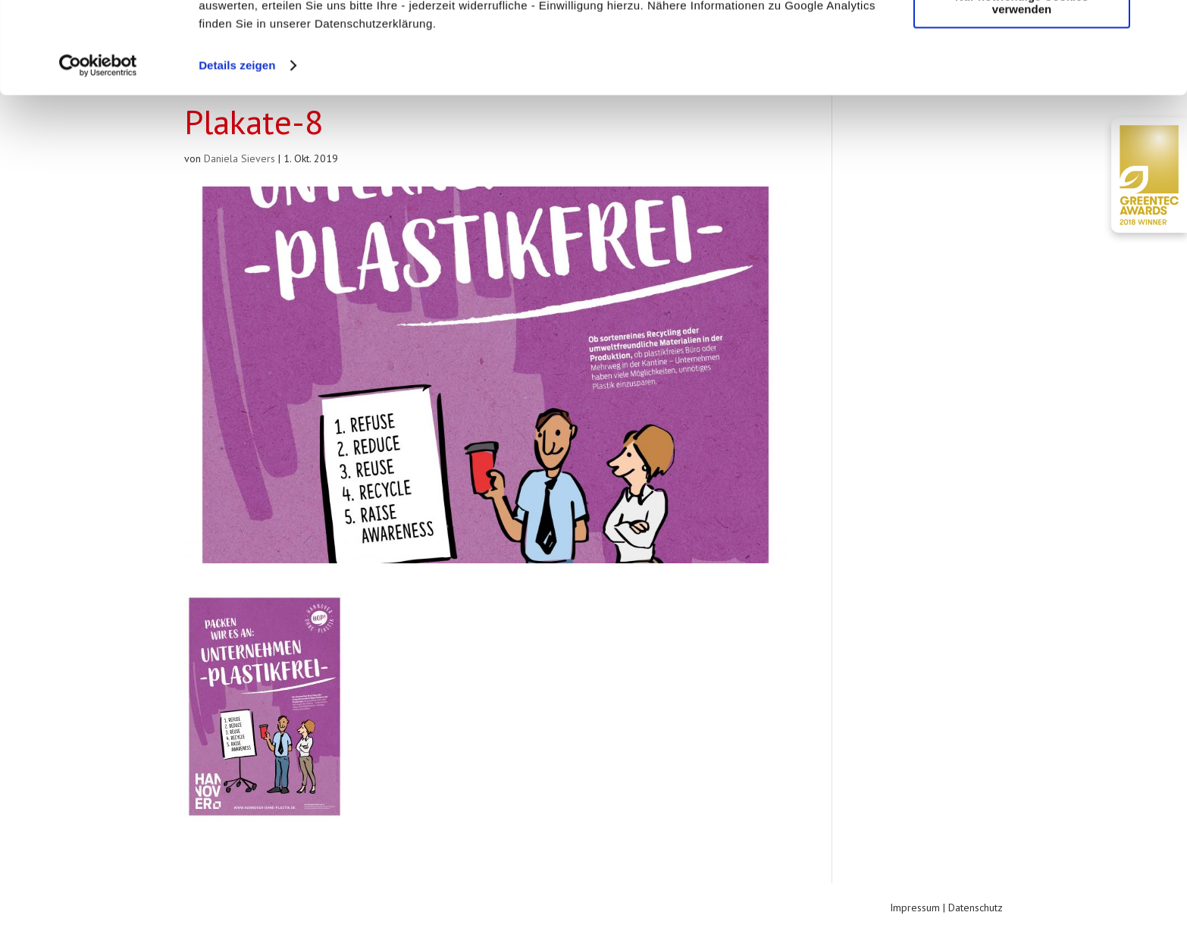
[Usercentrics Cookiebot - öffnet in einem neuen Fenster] (98, 151)
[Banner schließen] (1163, 23)
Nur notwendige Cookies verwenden (1021, 89)
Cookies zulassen (1022, 37)
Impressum (915, 907)
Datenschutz (975, 907)
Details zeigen (237, 151)
